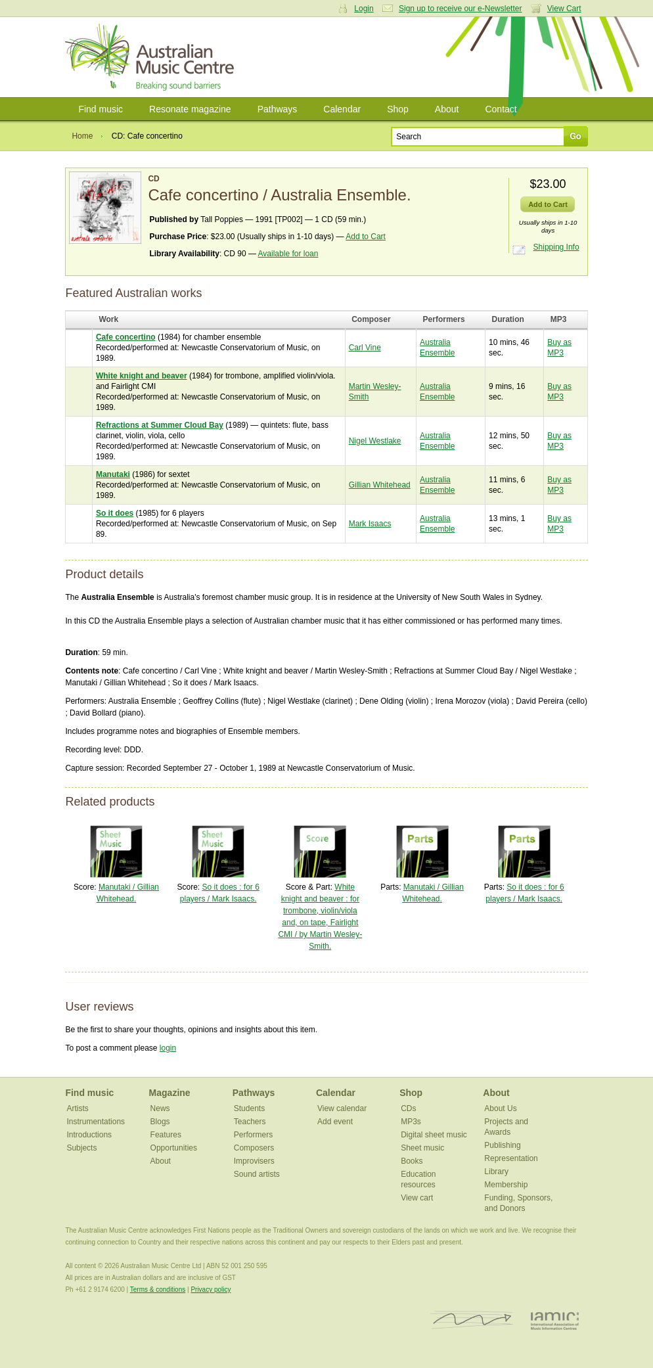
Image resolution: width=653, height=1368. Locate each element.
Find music (100, 109)
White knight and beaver (141, 375)
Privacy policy (211, 1289)
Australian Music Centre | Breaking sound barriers (152, 57)
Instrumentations (95, 1121)
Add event (335, 1121)
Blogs (160, 1121)
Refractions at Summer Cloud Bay (159, 425)
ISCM (472, 1320)
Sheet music (422, 1147)
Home (82, 136)
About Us (500, 1108)
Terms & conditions (157, 1289)
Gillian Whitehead (380, 485)
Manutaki (113, 474)
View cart (417, 1197)
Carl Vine (365, 347)
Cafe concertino (126, 337)
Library (496, 1171)
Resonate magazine (190, 109)
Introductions (89, 1134)
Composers (254, 1147)
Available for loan (288, 253)
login (168, 1048)
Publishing (502, 1145)
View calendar (342, 1108)
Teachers (250, 1121)
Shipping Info (556, 247)
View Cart (564, 8)
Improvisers (254, 1161)
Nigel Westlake (375, 440)
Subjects (81, 1147)
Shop (398, 109)
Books (411, 1161)
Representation (510, 1158)
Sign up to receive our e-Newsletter (460, 8)
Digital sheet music (434, 1134)
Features (165, 1134)
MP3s (411, 1121)
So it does (114, 513)
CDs (408, 1108)
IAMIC (554, 1320)
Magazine (170, 1092)
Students (249, 1108)
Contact (500, 109)
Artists (77, 1108)
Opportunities (173, 1147)
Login (363, 8)
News (160, 1108)
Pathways (278, 109)
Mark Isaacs (370, 523)
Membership (506, 1184)
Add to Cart (366, 236)
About (447, 109)
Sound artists (257, 1174)
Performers (253, 1134)
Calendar (342, 109)
